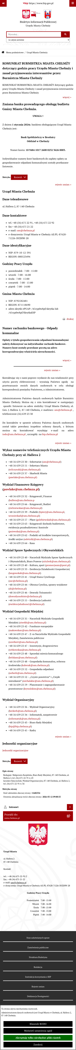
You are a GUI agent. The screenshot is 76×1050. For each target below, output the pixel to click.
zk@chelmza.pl (17, 588)
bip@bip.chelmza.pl (20, 726)
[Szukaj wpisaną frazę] (65, 34)
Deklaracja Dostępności (38, 996)
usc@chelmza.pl (18, 580)
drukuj (70, 319)
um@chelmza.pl (26, 230)
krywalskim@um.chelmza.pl (39, 688)
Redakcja (38, 967)
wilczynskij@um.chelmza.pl (24, 469)
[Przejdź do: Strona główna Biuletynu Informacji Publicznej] (3, 52)
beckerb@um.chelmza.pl (22, 711)
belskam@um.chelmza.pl (22, 657)
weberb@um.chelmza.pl (22, 673)
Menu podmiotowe (15, 52)
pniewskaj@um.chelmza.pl (23, 531)
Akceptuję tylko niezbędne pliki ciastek (38, 1037)
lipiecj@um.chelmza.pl (51, 512)
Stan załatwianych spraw (38, 937)
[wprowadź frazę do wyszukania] (33, 34)
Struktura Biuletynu (38, 957)
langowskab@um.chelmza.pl (24, 573)
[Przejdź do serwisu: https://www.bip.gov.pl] (38, 3)
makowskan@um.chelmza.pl (24, 630)
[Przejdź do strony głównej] (38, 19)
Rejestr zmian (38, 986)
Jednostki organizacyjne (15, 750)
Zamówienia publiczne (38, 947)
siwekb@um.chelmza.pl (32, 622)
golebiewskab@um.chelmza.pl (53, 519)
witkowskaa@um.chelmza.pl (24, 649)
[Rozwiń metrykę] (19, 177)
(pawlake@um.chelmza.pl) (22, 477)
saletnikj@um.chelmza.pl (38, 539)
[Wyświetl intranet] (70, 807)
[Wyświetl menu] (72, 3)
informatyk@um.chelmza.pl (24, 718)
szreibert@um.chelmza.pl (23, 642)
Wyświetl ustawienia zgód (38, 1030)
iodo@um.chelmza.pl (14, 434)
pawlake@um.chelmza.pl (21, 489)
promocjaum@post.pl (57, 565)
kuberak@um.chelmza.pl (35, 665)
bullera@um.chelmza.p (21, 500)
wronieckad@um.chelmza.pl (23, 515)
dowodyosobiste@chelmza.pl (25, 596)
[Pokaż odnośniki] (3, 3)
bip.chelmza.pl (50, 434)
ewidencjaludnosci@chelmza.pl (26, 604)
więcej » (67, 97)
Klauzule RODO (38, 1024)
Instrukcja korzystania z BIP (38, 976)
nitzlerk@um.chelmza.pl (56, 561)
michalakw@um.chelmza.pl (38, 681)
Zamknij (38, 1044)
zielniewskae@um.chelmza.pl (25, 508)
